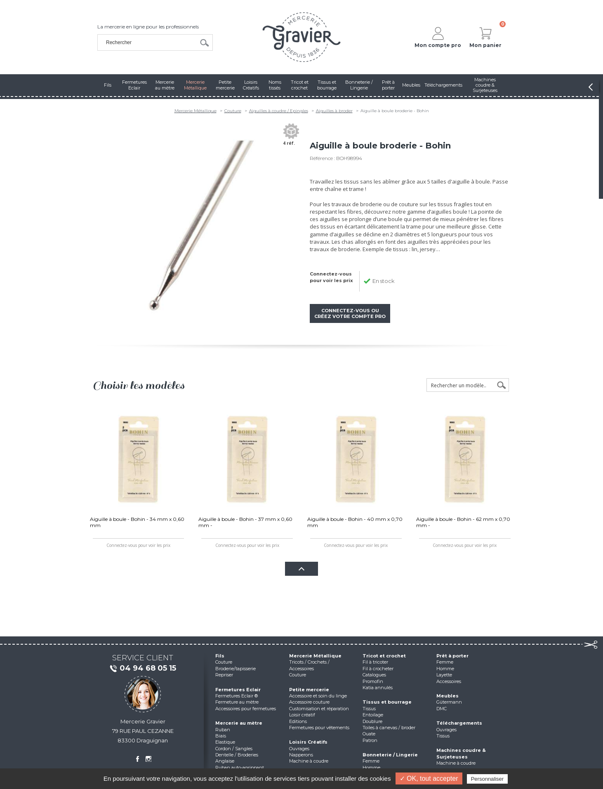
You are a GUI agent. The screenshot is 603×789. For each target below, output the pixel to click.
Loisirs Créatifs (308, 742)
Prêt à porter (452, 656)
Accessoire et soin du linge (318, 696)
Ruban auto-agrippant (239, 767)
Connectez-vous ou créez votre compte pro (350, 313)
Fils (219, 656)
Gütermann (449, 702)
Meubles (447, 696)
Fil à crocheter (378, 668)
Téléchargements (459, 723)
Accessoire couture (309, 702)
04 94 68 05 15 (142, 669)
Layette (444, 675)
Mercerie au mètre (238, 723)
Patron (370, 740)
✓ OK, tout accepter (429, 778)
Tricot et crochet (384, 656)
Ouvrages (299, 748)
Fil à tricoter (375, 662)
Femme (371, 761)
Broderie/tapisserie (235, 668)
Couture (232, 110)
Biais (220, 736)
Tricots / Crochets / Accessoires (309, 665)
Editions (298, 721)
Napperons (301, 755)
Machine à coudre (308, 761)
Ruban (222, 729)
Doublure (372, 721)
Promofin (373, 681)
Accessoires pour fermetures (245, 708)
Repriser (224, 675)
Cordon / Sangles (233, 748)
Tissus (369, 708)
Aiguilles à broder (334, 110)
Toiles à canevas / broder (389, 727)
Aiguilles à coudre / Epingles (278, 110)
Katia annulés (378, 687)
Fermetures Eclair (238, 689)
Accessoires (448, 681)
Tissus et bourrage (387, 702)
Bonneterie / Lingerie (390, 755)
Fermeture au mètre (237, 702)
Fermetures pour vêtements (319, 727)
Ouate (369, 734)
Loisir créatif (302, 715)
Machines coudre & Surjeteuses (461, 753)
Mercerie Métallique (195, 110)
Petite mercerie (309, 689)
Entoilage (373, 715)
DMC (441, 708)
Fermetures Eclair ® (236, 696)
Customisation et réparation (319, 708)
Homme (371, 767)
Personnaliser (487, 779)
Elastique (225, 742)
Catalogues (374, 675)
